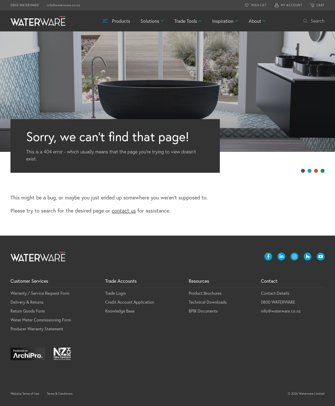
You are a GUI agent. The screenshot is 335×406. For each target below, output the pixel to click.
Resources (199, 281)
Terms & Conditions (59, 394)
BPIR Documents (203, 311)
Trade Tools (185, 21)
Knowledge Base (120, 311)
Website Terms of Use (24, 394)
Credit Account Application (129, 302)
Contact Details (275, 293)
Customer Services (29, 281)
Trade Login (115, 293)
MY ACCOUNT (291, 5)
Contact (269, 281)
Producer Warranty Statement (36, 328)
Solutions (150, 21)
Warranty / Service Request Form (39, 293)
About (255, 21)
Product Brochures (205, 293)
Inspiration (222, 21)
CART (320, 5)
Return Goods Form (27, 311)
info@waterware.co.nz (63, 5)
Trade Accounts (121, 281)
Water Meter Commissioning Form (40, 319)
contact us (124, 210)
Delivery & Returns (26, 302)
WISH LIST (258, 5)
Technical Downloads (208, 302)
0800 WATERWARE (24, 5)
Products (121, 21)
